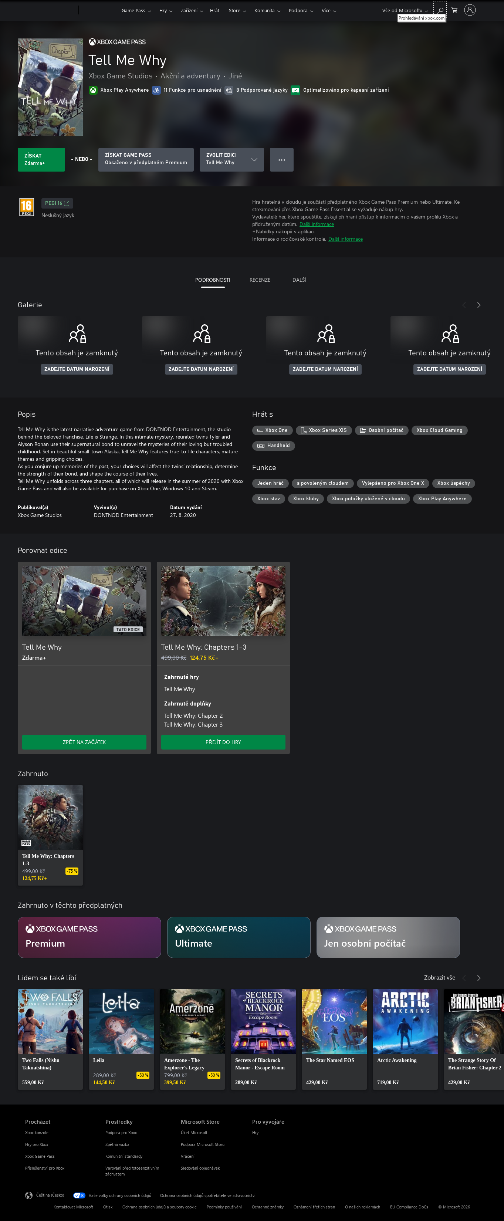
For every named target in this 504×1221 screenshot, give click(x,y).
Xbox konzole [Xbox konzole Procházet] (36, 1132)
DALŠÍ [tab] (299, 279)
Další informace (317, 223)
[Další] (478, 305)
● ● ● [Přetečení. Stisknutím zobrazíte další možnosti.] (281, 160)
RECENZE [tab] (260, 279)
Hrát (214, 10)
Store (234, 10)
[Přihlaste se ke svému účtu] (470, 10)
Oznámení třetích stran (314, 1206)
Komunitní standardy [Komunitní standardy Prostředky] (123, 1156)
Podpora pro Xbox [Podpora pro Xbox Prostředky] (121, 1132)
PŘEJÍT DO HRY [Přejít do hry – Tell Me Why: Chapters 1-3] (223, 741)
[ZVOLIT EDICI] (232, 160)
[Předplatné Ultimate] (239, 937)
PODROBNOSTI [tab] (212, 279)
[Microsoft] (50, 10)
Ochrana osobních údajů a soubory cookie (159, 1206)
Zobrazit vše (439, 977)
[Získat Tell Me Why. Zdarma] (41, 160)
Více (326, 10)
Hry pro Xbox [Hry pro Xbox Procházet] (36, 1144)
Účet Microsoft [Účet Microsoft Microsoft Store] (194, 1132)
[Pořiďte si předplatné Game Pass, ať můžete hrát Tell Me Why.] (146, 160)
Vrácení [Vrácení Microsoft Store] (188, 1156)
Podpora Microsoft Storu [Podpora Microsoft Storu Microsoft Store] (202, 1144)
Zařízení (189, 10)
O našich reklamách (362, 1206)
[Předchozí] (464, 305)
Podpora (298, 10)
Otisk (107, 1206)
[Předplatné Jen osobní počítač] (388, 937)
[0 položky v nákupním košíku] (454, 9)
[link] (50, 835)
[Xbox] (99, 10)
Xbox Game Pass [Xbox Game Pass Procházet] (40, 1156)
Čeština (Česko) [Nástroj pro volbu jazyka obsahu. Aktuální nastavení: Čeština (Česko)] (50, 1195)
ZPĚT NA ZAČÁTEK (84, 741)
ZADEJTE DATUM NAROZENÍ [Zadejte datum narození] (76, 369)
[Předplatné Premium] (89, 937)
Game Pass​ (133, 10)
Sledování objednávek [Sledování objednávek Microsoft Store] (200, 1168)
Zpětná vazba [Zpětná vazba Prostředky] (117, 1144)
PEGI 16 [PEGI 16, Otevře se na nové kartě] (57, 203)
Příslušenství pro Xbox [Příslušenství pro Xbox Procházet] (44, 1168)
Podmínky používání (224, 1206)
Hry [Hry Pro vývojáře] (255, 1132)
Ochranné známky (268, 1206)
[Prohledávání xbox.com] (440, 9)
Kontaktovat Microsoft (73, 1206)
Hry (163, 10)
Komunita (264, 10)
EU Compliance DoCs (409, 1206)
